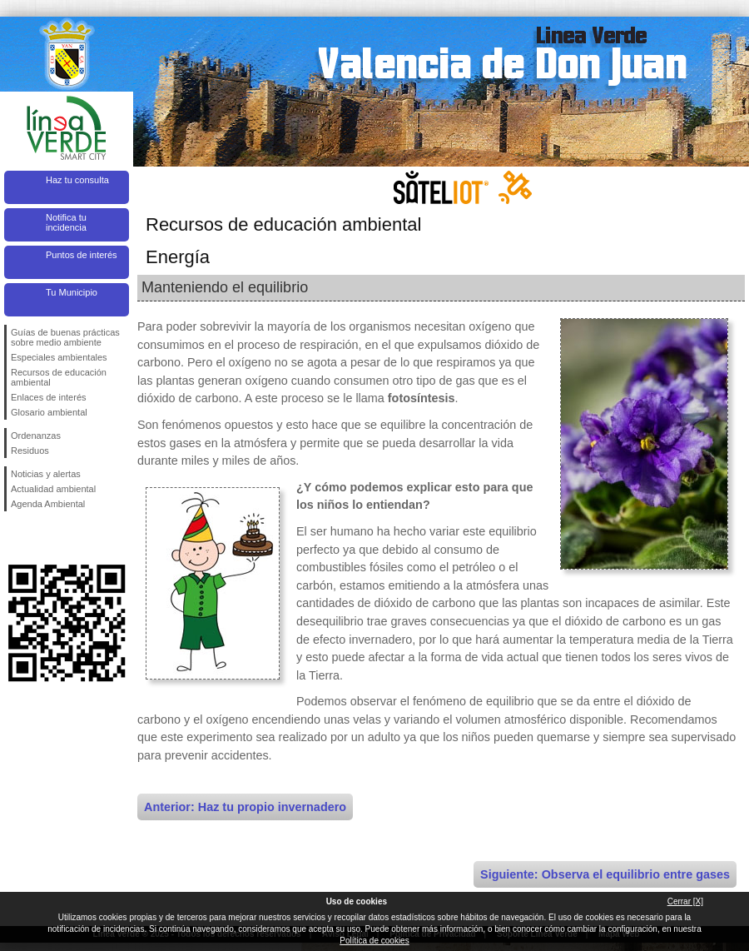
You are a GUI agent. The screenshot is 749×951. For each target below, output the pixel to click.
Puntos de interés (81, 255)
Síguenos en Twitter (42, 538)
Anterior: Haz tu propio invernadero (245, 807)
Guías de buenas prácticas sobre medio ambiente (65, 337)
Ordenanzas (36, 436)
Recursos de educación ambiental (59, 377)
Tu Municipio (71, 292)
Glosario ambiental (49, 412)
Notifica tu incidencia (66, 222)
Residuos (30, 451)
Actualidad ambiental (53, 489)
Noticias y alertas (46, 474)
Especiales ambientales (59, 357)
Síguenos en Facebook (14, 538)
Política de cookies (374, 940)
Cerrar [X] (685, 901)
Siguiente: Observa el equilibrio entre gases (605, 874)
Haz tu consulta (77, 180)
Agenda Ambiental (48, 504)
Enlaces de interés (49, 397)
